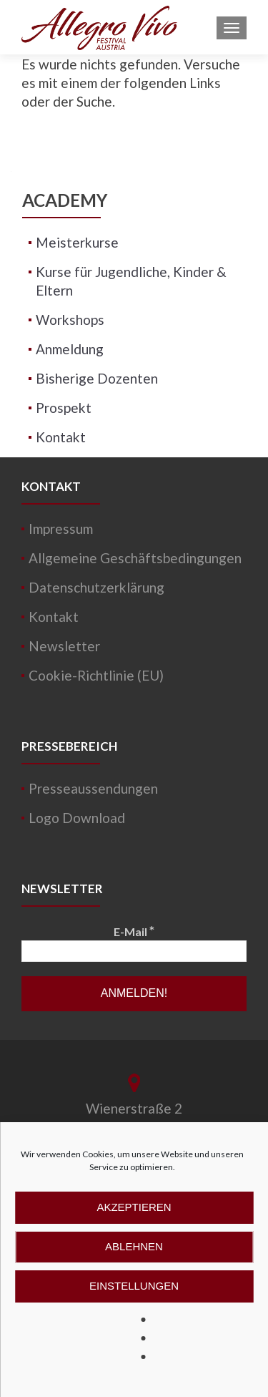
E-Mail (134, 931)
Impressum (61, 528)
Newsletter (64, 646)
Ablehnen (134, 1246)
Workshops (70, 319)
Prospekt (63, 407)
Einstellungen (134, 1286)
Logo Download (77, 817)
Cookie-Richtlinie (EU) (96, 675)
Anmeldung (70, 349)
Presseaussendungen (93, 788)
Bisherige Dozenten (97, 378)
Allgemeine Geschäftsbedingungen (135, 558)
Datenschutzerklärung (96, 587)
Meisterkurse (77, 242)
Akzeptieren (133, 1207)
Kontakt (61, 437)
